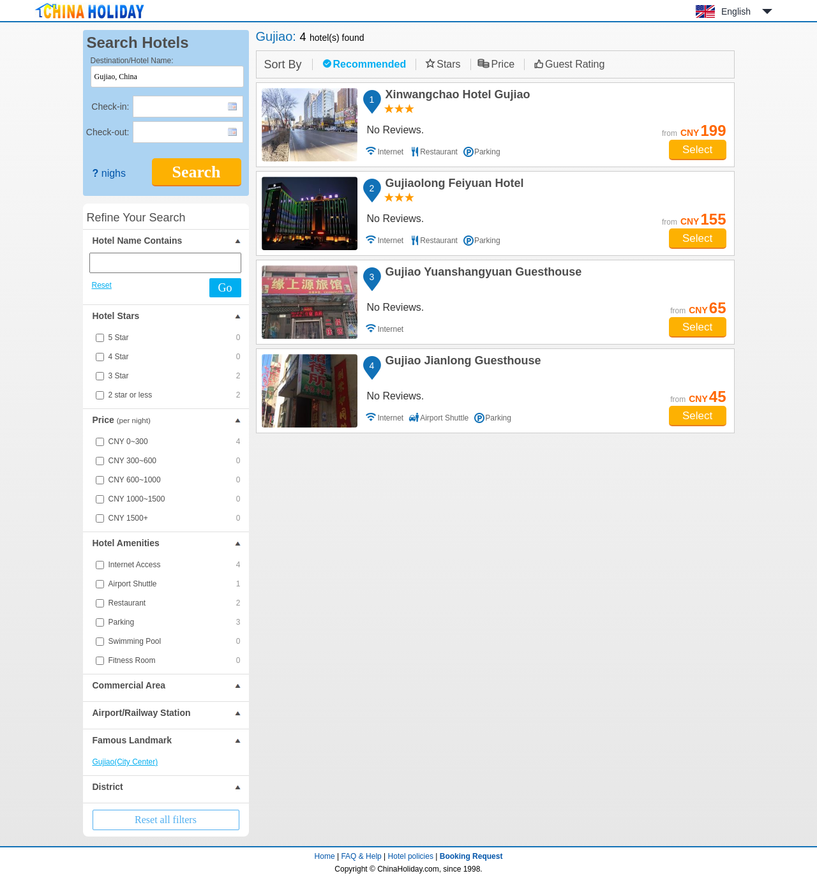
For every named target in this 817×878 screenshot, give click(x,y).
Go (225, 287)
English (736, 11)
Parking (175, 622)
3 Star (175, 375)
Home (325, 856)
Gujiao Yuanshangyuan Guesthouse (482, 273)
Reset (102, 285)
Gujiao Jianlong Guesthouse (461, 362)
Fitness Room (175, 660)
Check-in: (110, 106)
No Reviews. (395, 129)
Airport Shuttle (175, 583)
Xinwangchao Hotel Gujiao (456, 96)
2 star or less (175, 395)
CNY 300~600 (175, 460)
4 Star (175, 356)
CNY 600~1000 (175, 479)
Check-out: (108, 132)
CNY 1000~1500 (175, 499)
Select (697, 150)
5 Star (175, 337)
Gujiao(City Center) (125, 761)
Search (196, 172)
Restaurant (175, 603)
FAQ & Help (361, 856)
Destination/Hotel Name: (132, 60)
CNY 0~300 (175, 441)
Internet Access (175, 564)
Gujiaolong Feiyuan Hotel (453, 185)
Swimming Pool (175, 641)
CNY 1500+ (175, 518)
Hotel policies (410, 856)
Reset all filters (166, 819)
